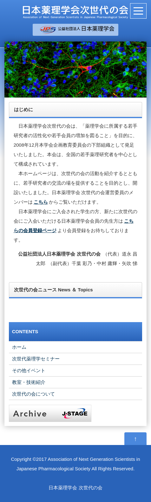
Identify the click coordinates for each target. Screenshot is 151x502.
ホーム (19, 347)
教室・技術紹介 (28, 382)
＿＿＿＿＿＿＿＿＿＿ (80, 29)
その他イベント (28, 370)
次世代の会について (33, 394)
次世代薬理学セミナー (36, 358)
